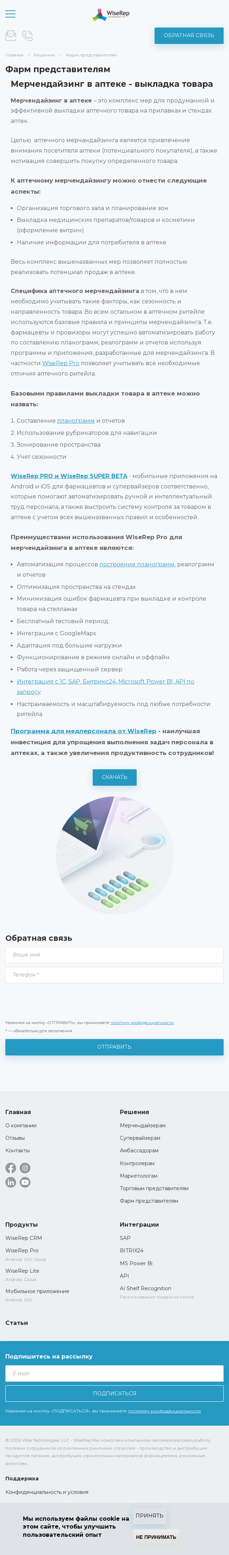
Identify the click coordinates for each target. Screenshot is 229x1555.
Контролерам (137, 1163)
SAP (125, 1238)
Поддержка (22, 1478)
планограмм (76, 420)
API (124, 1276)
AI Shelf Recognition (145, 1288)
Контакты (17, 1150)
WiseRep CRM (111, 15)
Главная (18, 1112)
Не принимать (156, 1537)
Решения (134, 1112)
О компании (20, 1125)
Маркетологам (138, 1176)
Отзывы (15, 1138)
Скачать (114, 777)
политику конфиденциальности (142, 1022)
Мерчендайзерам (143, 1125)
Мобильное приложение (37, 1291)
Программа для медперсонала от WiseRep (83, 731)
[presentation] (59, 1001)
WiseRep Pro (60, 363)
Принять (150, 1515)
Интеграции (139, 1224)
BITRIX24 (131, 1250)
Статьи (16, 1323)
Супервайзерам (140, 1138)
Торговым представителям (154, 1188)
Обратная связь (189, 35)
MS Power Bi (136, 1263)
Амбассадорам (139, 1150)
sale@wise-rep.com (10, 35)
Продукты (21, 1224)
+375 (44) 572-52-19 (27, 35)
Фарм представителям (149, 1201)
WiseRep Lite (22, 1271)
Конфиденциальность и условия (46, 1492)
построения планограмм (137, 564)
